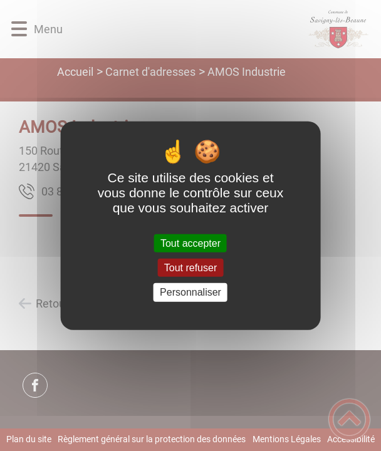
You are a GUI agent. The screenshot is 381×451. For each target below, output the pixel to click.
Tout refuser (190, 267)
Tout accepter (190, 243)
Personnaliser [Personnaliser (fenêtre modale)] (190, 292)
